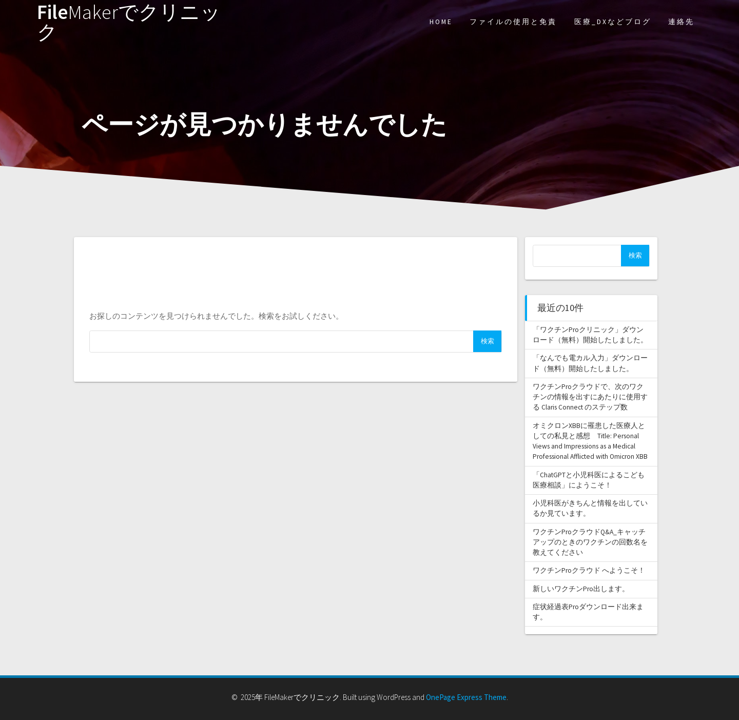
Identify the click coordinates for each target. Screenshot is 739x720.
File (129, 22)
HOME (441, 21)
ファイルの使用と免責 (513, 21)
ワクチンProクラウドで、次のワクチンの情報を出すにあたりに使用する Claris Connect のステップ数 (590, 397)
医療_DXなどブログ (612, 21)
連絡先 (681, 21)
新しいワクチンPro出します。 (581, 589)
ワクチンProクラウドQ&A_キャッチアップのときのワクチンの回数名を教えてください (590, 542)
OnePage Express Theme (466, 697)
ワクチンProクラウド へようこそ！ (589, 570)
